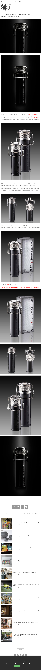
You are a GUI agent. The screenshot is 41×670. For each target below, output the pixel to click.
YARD (35, 117)
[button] (6, 663)
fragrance (14, 513)
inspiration (25, 513)
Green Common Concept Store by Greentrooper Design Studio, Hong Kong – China (26, 598)
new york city (30, 513)
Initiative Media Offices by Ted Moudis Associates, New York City (26, 585)
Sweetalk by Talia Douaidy (19, 560)
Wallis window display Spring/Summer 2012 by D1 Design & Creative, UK (26, 523)
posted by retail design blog (7, 16)
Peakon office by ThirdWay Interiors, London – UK (24, 572)
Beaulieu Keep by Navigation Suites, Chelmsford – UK (25, 622)
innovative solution (19, 513)
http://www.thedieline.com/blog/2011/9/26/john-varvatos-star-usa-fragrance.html (20, 287)
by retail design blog (17, 524)
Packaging (35, 513)
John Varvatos (32, 114)
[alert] (20, 663)
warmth (38, 513)
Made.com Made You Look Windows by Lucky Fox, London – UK (26, 548)
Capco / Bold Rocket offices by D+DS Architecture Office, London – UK (25, 635)
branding (5, 513)
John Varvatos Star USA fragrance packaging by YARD (15, 14)
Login (15, 1)
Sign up (19, 1)
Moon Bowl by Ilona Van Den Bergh (21, 535)
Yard (8, 284)
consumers (9, 513)
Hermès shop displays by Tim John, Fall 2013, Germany (26, 610)
